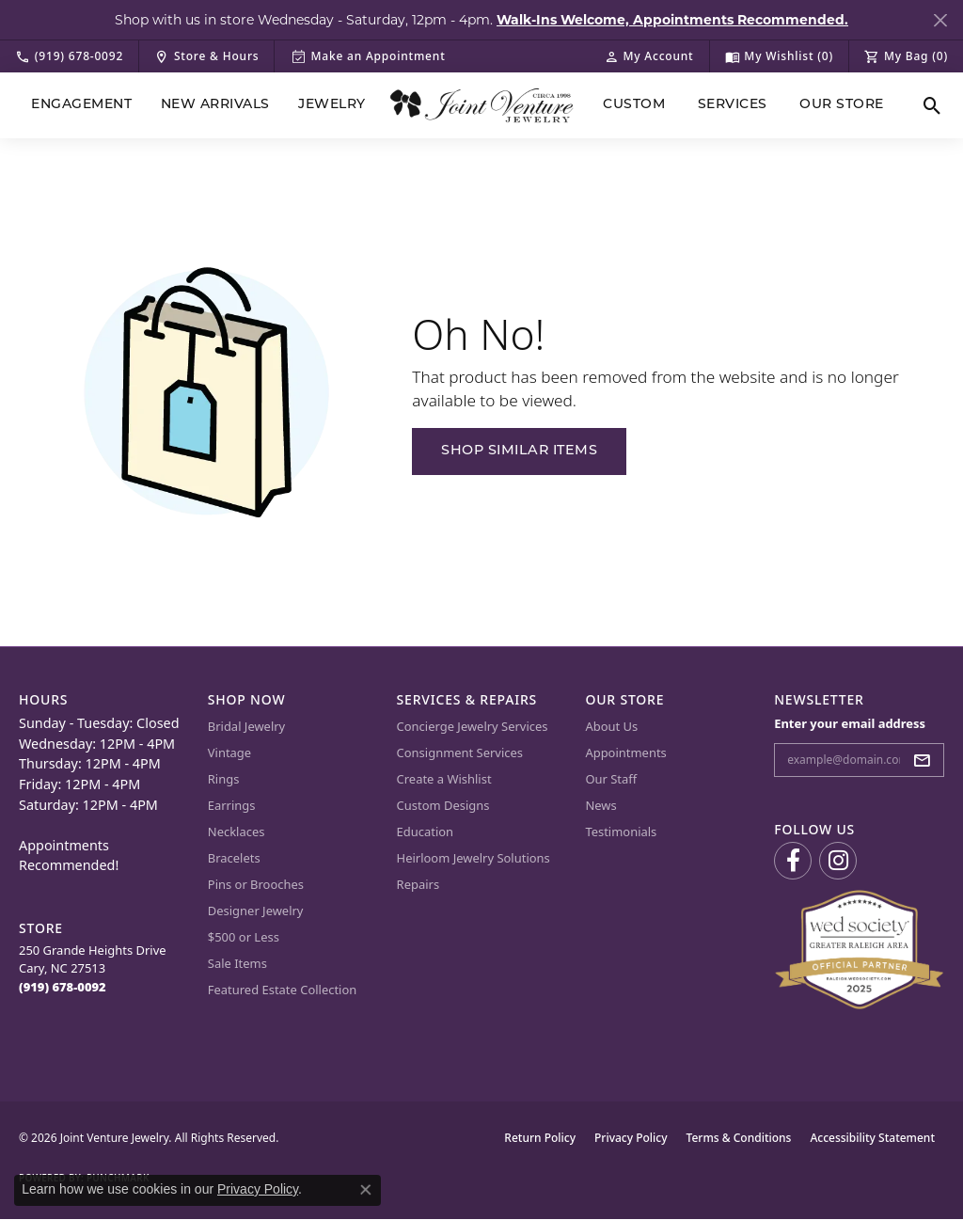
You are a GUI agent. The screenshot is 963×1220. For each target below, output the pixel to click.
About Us (611, 726)
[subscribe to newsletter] (927, 760)
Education (425, 831)
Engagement (81, 105)
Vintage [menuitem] (229, 752)
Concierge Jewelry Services (472, 726)
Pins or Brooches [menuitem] (256, 884)
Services (732, 105)
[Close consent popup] (365, 1190)
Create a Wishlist (444, 778)
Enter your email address (849, 723)
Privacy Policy (631, 1138)
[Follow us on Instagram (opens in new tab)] (838, 860)
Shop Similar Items (519, 451)
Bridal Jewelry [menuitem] (246, 726)
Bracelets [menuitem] (234, 857)
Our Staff (611, 778)
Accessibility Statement (872, 1138)
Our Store (841, 105)
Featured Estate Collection (282, 989)
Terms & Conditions (739, 1138)
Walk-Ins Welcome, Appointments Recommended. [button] (672, 19)
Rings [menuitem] (224, 778)
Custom (634, 105)
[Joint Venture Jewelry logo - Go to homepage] (481, 105)
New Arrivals (215, 105)
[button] (649, 56)
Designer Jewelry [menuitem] (256, 910)
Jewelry (331, 105)
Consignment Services (460, 752)
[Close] (940, 20)
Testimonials (620, 831)
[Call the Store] (62, 986)
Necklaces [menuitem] (236, 831)
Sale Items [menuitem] (237, 963)
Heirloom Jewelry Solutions (473, 857)
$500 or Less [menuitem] (243, 936)
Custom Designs (443, 805)
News (600, 805)
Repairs (418, 884)
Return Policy (540, 1138)
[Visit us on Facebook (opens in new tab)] (793, 860)
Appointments (625, 752)
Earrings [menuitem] (232, 805)
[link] (69, 56)
